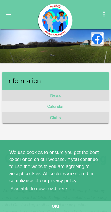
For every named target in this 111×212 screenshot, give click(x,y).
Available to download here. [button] (39, 188)
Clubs (55, 117)
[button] (8, 14)
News (55, 95)
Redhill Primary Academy (55, 20)
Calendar (55, 106)
